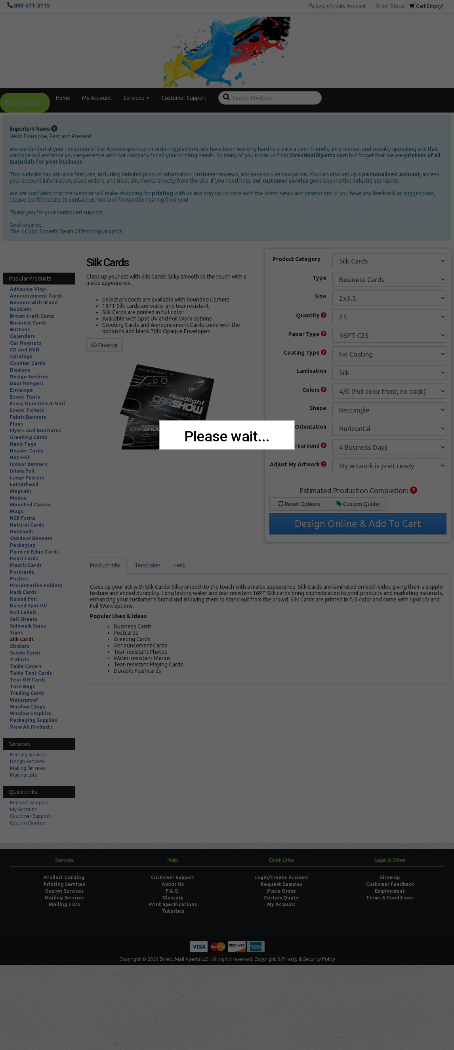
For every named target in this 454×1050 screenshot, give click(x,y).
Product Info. (105, 565)
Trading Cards (27, 693)
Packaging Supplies (33, 720)
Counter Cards (27, 363)
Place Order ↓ (25, 102)
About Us (173, 884)
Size (320, 296)
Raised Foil (23, 598)
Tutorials (173, 911)
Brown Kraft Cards (32, 316)
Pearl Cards (24, 558)
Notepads (22, 531)
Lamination (311, 371)
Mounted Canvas (31, 504)
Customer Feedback (390, 884)
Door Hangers (27, 383)
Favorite (105, 345)
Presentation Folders (36, 585)
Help (180, 565)
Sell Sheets (23, 619)
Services (136, 98)
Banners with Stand (34, 302)
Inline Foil (22, 470)
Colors (314, 390)
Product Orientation (299, 427)
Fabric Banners (28, 417)
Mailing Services (27, 768)
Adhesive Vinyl (28, 289)
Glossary (172, 897)
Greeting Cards (28, 437)
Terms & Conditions (390, 897)
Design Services (29, 376)
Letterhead (24, 484)
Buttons (20, 329)
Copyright (265, 959)
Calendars (22, 336)
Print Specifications (173, 904)
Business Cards (28, 322)
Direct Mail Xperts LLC (184, 959)
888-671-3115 (32, 5)
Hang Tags (23, 444)
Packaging (23, 545)
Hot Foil (19, 457)
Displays (20, 369)
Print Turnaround (300, 446)
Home (63, 98)
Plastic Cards (26, 565)
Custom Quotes (27, 822)
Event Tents (25, 396)
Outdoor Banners (31, 538)
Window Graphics (30, 713)
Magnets (21, 491)
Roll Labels (23, 612)
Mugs (16, 511)
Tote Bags (22, 686)
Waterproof (24, 700)
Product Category (296, 259)
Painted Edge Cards (34, 551)
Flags (16, 423)
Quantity (311, 315)
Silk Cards (22, 639)
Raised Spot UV (28, 605)
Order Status (391, 5)
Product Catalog (64, 877)
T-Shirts (19, 659)
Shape (317, 408)
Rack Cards (23, 592)
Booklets (21, 309)
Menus (18, 497)
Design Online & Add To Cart (358, 523)
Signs (16, 632)
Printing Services (28, 754)
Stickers (19, 646)
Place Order (281, 890)
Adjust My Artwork (298, 464)
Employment (390, 890)
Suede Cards (25, 652)
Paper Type (307, 334)
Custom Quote (357, 504)
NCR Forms (22, 518)
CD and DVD (24, 349)
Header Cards (26, 450)
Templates (148, 565)
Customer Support (183, 98)
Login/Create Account (337, 5)
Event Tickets (27, 410)
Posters (19, 578)
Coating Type (305, 352)
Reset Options (299, 504)
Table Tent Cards (31, 673)
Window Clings (27, 706)
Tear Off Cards (28, 679)
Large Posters (27, 477)
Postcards (22, 572)
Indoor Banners (29, 464)
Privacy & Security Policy (308, 959)
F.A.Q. (172, 890)
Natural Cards (27, 524)
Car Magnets (25, 343)
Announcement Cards (36, 295)
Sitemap (390, 877)
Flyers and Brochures (35, 430)
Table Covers (26, 666)
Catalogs (21, 356)
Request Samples (29, 802)
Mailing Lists (23, 774)
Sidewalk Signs (28, 625)
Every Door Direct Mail (37, 403)
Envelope (21, 390)
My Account (96, 98)
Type (319, 278)
